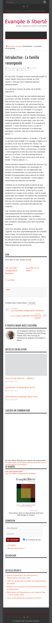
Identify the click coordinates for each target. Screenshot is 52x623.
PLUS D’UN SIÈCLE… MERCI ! (20, 378)
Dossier (32, 303)
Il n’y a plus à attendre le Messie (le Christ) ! (24, 316)
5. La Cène (10, 280)
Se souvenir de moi (32, 540)
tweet (8, 290)
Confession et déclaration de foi (20, 387)
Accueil (9, 46)
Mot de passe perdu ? (16, 548)
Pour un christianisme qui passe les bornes (24, 598)
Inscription (12, 545)
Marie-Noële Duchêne (19, 68)
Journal (18, 46)
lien (29, 260)
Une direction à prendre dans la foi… (22, 396)
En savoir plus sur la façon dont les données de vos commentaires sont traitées (25, 463)
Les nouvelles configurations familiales (11, 271)
